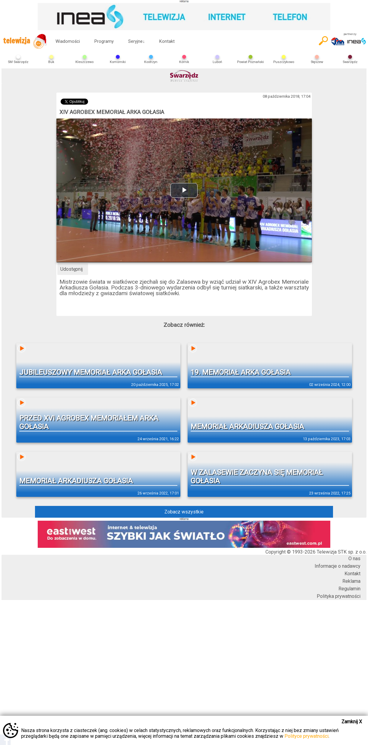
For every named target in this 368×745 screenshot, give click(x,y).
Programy (104, 41)
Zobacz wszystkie (184, 512)
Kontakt (167, 41)
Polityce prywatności (306, 736)
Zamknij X (351, 721)
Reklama (351, 581)
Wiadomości (68, 41)
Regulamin (349, 589)
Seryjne (136, 41)
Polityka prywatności (338, 596)
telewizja (25, 41)
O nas (354, 558)
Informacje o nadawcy (337, 566)
